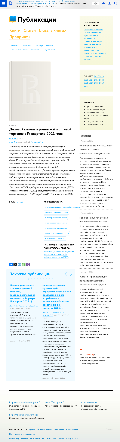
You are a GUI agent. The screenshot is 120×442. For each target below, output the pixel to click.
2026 (101, 76)
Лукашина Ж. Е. (37, 142)
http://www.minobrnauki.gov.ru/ (24, 402)
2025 (86, 80)
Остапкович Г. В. (58, 312)
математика (89, 53)
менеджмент (101, 53)
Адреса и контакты (37, 429)
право (86, 56)
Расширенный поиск (44, 45)
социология (95, 56)
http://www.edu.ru (89, 402)
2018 (101, 83)
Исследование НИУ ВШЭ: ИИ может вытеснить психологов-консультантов (96, 149)
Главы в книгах (53, 30)
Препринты (19, 36)
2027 (96, 76)
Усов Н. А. (34, 306)
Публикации (37, 19)
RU (94, 3)
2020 (91, 83)
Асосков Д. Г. (24, 306)
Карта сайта (73, 438)
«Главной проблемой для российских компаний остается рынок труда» (93, 280)
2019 (96, 83)
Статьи (30, 30)
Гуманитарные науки (96, 106)
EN (97, 3)
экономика (88, 59)
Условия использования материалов (62, 429)
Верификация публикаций (21, 45)
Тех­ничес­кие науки (95, 124)
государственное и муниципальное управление (92, 35)
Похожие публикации (29, 274)
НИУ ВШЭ (13, 138)
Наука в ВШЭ (49, 50)
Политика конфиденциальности (23, 434)
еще (86, 86)
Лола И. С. (13, 142)
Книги (15, 30)
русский (20, 202)
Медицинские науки (95, 112)
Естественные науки (96, 109)
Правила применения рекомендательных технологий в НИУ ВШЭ (38, 438)
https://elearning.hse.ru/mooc (23, 414)
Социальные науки (95, 121)
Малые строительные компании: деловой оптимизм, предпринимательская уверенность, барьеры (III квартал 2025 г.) (22, 293)
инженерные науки (92, 44)
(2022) (59, 254)
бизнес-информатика (93, 29)
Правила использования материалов (25, 50)
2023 (96, 80)
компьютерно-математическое (91, 49)
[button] (28, 278)
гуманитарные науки (93, 41)
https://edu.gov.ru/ (54, 402)
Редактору (109, 429)
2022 (101, 80)
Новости (85, 136)
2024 (91, 80)
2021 (86, 83)
